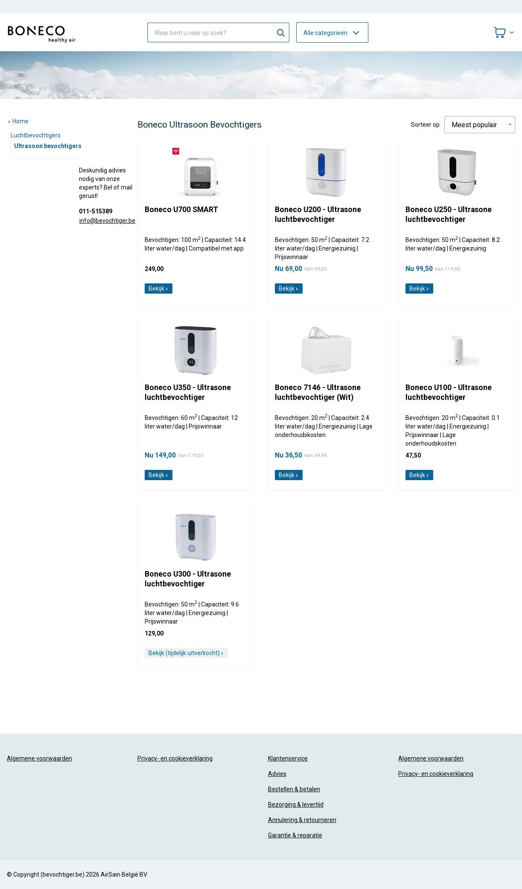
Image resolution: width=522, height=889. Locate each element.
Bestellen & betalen (294, 789)
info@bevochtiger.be (107, 220)
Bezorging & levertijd (296, 804)
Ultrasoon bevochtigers (48, 146)
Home (18, 121)
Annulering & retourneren (302, 819)
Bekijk (159, 288)
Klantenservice (288, 758)
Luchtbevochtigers (36, 135)
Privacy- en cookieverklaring (175, 758)
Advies (277, 773)
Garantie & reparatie (295, 835)
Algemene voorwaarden (39, 758)
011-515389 (95, 211)
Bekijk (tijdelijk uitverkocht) (186, 653)
